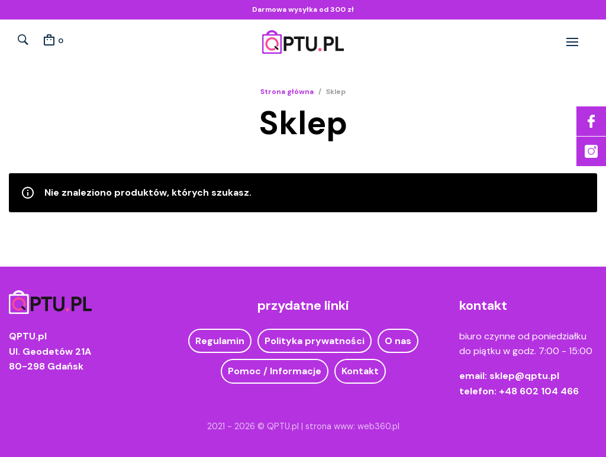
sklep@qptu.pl (524, 376)
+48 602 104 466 (539, 391)
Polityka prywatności (315, 341)
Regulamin (219, 341)
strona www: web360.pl (352, 426)
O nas (398, 341)
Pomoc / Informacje (274, 371)
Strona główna (287, 91)
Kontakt (360, 371)
